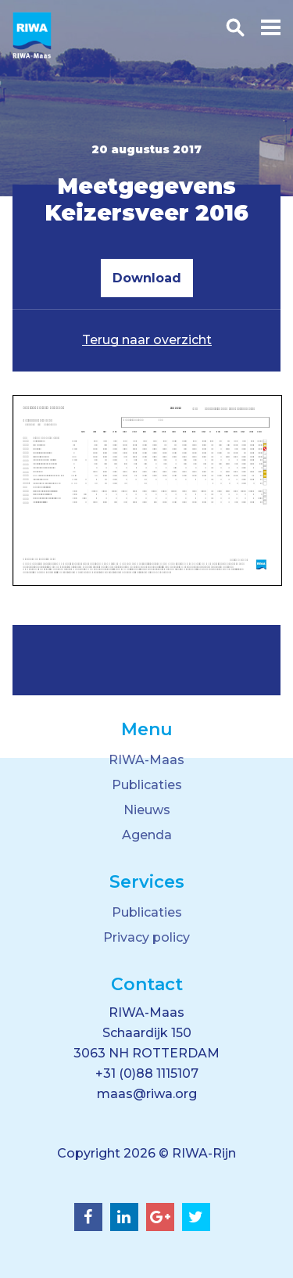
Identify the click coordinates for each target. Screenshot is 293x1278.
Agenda (147, 834)
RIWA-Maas (146, 759)
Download (147, 278)
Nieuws (146, 809)
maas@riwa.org (147, 1093)
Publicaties (147, 784)
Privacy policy (146, 937)
